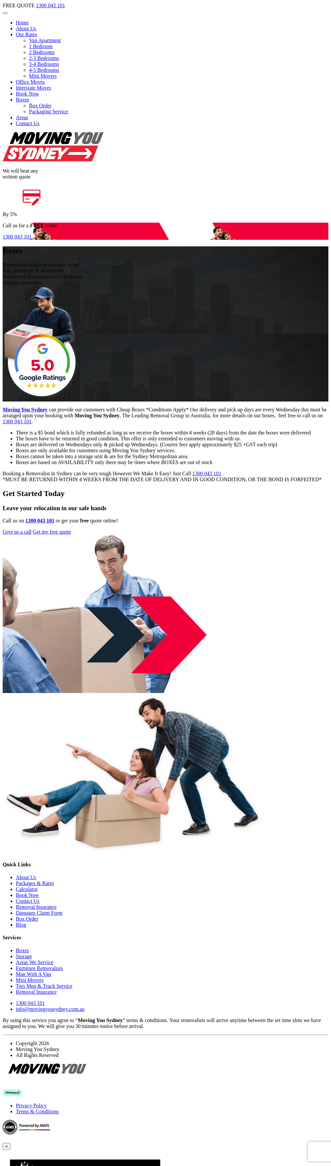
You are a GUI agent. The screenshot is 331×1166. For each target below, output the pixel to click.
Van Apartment (45, 40)
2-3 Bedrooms (44, 58)
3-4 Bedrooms (44, 64)
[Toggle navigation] (5, 13)
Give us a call (17, 532)
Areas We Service (34, 962)
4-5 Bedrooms (44, 70)
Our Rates (26, 34)
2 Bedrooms (42, 52)
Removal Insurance (36, 907)
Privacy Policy (31, 1105)
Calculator (27, 889)
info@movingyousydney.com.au (50, 1009)
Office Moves (30, 82)
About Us (26, 28)
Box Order (40, 105)
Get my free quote (52, 532)
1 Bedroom (41, 46)
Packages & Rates (35, 883)
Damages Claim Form (39, 913)
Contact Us (28, 123)
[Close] (7, 1146)
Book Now (27, 94)
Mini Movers (43, 76)
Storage (24, 956)
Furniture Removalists (39, 968)
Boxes (22, 99)
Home (22, 22)
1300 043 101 (50, 5)
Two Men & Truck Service (44, 986)
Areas (22, 117)
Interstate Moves (33, 88)
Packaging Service (48, 111)
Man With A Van (33, 974)
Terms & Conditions (37, 1111)
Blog (21, 925)
